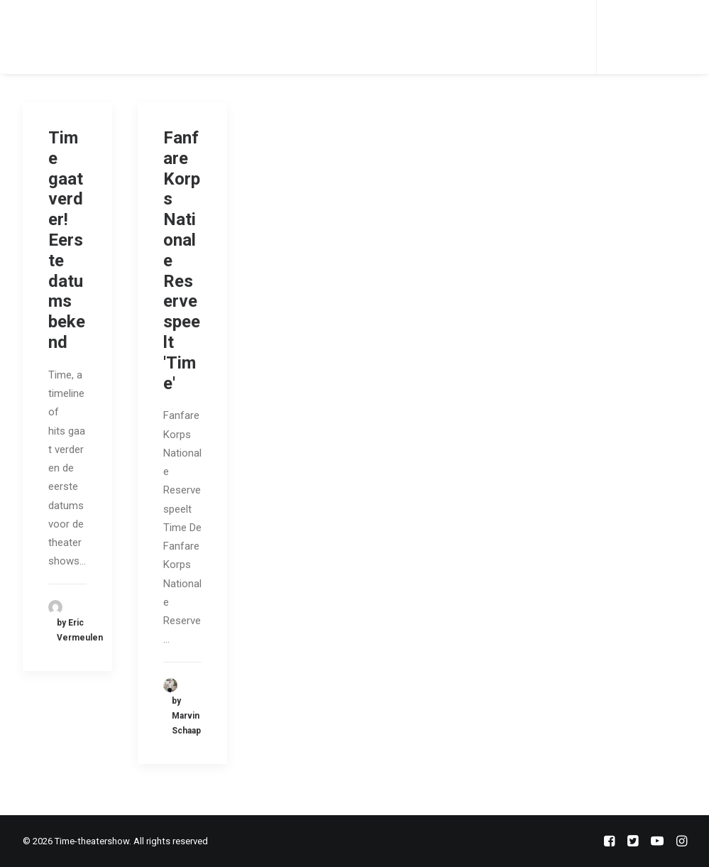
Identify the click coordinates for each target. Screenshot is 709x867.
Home (124, 37)
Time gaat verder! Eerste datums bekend (66, 240)
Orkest (252, 37)
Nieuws (310, 37)
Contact (372, 37)
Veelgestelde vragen (473, 37)
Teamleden (186, 37)
